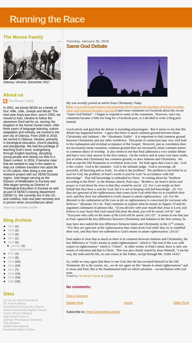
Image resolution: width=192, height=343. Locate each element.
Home (128, 303)
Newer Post (74, 303)
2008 (11, 281)
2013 (11, 261)
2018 (11, 234)
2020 (11, 230)
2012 (11, 265)
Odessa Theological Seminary (22, 319)
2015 (11, 253)
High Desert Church (16, 316)
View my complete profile (20, 207)
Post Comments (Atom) (103, 312)
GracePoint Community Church (23, 306)
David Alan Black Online (18, 329)
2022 (11, 226)
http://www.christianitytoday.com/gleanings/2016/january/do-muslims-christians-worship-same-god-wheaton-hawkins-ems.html (125, 108)
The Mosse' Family (21, 101)
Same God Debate (21, 249)
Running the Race (47, 19)
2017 (11, 238)
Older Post (181, 303)
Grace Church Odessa (17, 313)
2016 (11, 242)
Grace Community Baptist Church (25, 309)
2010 (11, 273)
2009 (11, 277)
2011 (11, 269)
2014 (11, 257)
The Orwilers (11, 322)
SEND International (15, 326)
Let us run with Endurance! (20, 300)
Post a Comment (77, 295)
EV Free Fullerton (14, 303)
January (16, 245)
